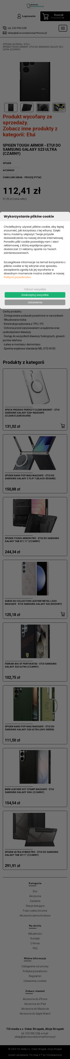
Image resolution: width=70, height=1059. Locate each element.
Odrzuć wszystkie (35, 289)
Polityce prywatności (17, 277)
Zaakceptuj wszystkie (35, 295)
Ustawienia (35, 302)
